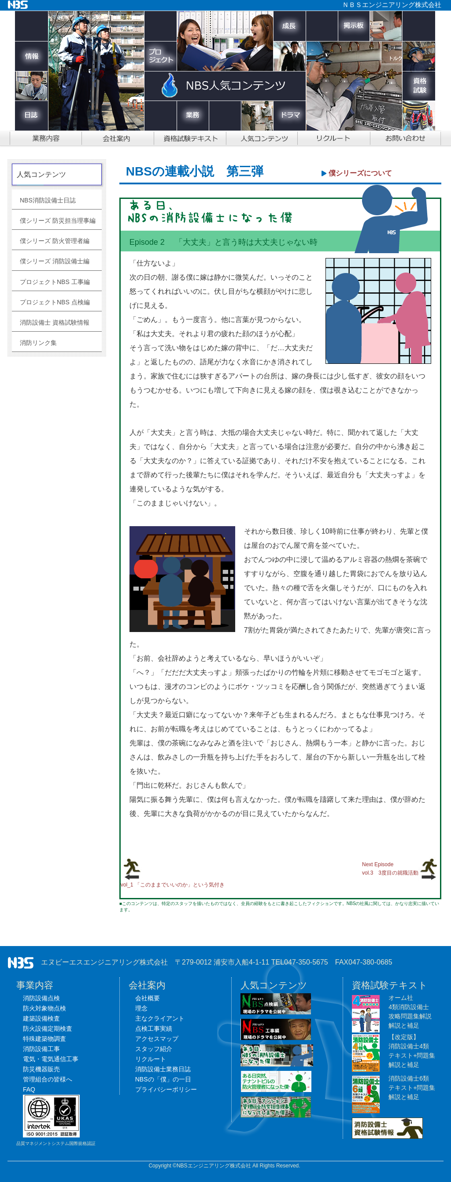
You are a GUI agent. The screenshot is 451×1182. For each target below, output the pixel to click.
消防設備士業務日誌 (163, 1069)
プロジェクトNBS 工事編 (55, 281)
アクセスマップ (156, 1038)
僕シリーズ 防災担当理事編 (58, 220)
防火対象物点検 (44, 1008)
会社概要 (147, 998)
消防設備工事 (41, 1048)
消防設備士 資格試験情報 (54, 322)
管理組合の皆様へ (47, 1079)
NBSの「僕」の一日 (163, 1079)
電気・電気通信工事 (50, 1058)
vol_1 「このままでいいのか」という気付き (173, 885)
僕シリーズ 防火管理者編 (54, 240)
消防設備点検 (41, 998)
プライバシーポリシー (166, 1089)
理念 (141, 1008)
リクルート (150, 1058)
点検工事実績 (153, 1028)
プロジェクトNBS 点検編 (55, 302)
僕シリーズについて (360, 173)
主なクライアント (160, 1018)
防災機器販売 (41, 1069)
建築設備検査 (41, 1018)
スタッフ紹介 (153, 1048)
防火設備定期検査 (47, 1028)
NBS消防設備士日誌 (48, 200)
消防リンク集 (38, 342)
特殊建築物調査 (44, 1038)
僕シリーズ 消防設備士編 (54, 261)
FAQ (29, 1089)
